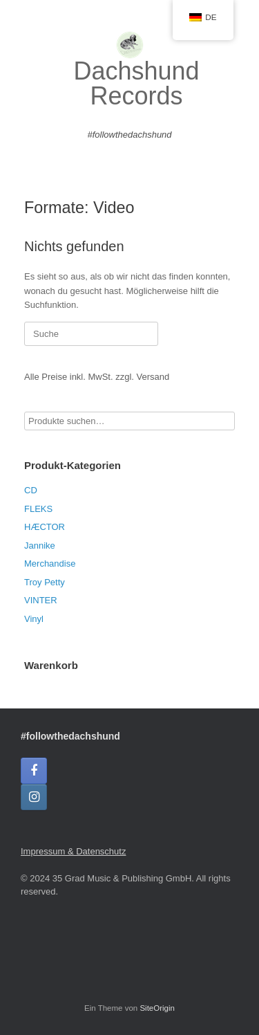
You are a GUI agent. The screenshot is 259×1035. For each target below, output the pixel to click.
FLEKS (38, 509)
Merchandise (49, 563)
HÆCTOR (44, 527)
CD (30, 490)
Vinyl (34, 619)
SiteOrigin (157, 1008)
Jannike (39, 545)
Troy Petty (44, 582)
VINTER (40, 600)
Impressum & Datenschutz (73, 851)
